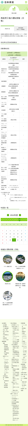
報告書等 (6, 385)
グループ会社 (5, 339)
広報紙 (23, 333)
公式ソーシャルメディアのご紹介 (24, 361)
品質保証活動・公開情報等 (5, 377)
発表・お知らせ (14, 393)
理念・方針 (5, 329)
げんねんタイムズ (15, 392)
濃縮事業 (6, 344)
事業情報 (14, 10)
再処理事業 (6, 348)
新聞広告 (24, 331)
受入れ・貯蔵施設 (20, 28)
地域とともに (14, 382)
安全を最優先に (15, 344)
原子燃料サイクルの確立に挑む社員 (16, 330)
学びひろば (24, 346)
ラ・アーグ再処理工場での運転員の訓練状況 (16, 341)
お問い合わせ (24, 374)
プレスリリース (15, 395)
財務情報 (5, 338)
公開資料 (6, 384)
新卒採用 (24, 366)
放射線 (24, 354)
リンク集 (23, 376)
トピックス (14, 397)
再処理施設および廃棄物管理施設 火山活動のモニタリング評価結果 (16, 354)
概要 (4, 343)
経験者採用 (24, 367)
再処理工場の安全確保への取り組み (16, 348)
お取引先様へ (24, 372)
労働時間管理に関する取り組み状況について (16, 408)
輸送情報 (6, 387)
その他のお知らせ (15, 405)
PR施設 (23, 341)
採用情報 (23, 364)
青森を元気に (15, 390)
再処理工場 (7, 28)
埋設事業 (6, 346)
